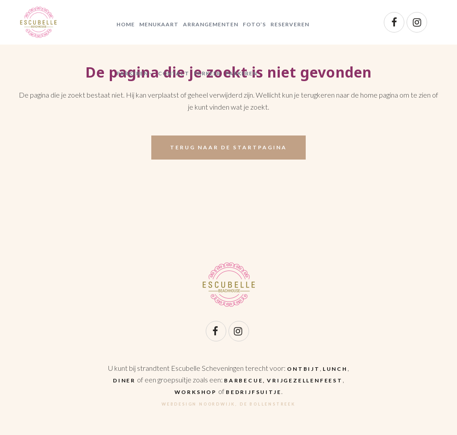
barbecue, (245, 380)
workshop (195, 392)
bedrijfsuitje (253, 392)
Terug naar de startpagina (228, 147)
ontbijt (303, 368)
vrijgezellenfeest (305, 380)
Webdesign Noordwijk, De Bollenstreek (228, 404)
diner (124, 380)
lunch (335, 368)
